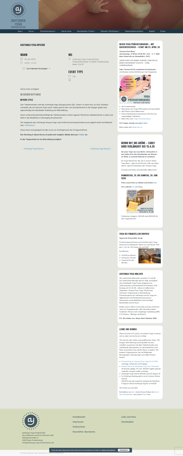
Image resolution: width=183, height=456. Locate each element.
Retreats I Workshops (109, 31)
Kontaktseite (79, 416)
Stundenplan (127, 421)
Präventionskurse (47, 31)
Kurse (31, 31)
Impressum (78, 421)
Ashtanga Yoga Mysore (34, 148)
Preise (162, 31)
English (152, 31)
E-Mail (81, 134)
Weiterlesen (30, 125)
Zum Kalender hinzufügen (35, 68)
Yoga (20, 31)
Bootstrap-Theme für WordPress (51, 453)
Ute (74, 76)
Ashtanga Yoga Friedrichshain (85, 59)
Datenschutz (79, 426)
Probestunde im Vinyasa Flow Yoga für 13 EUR (139, 361)
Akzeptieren (124, 450)
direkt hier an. (137, 127)
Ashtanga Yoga (32, 453)
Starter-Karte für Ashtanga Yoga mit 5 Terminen (140, 366)
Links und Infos (128, 416)
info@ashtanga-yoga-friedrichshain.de (38, 443)
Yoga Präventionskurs (142, 119)
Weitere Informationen (108, 450)
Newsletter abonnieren (84, 431)
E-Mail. (145, 123)
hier (155, 183)
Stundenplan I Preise (85, 31)
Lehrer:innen (66, 31)
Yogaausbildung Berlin (134, 31)
